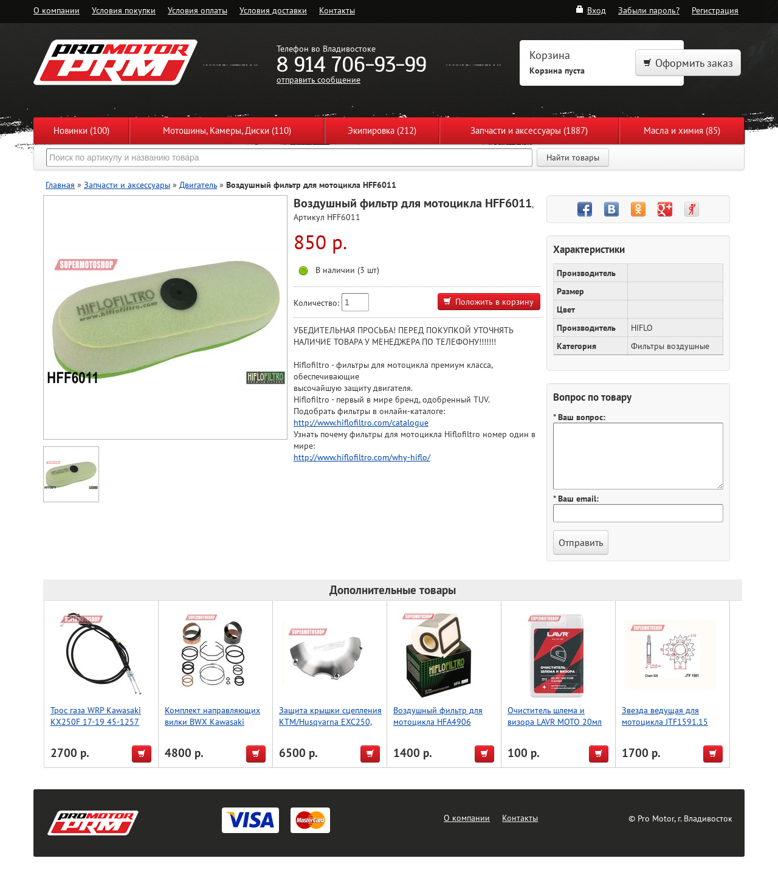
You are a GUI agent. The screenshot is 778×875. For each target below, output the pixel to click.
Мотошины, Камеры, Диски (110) (227, 130)
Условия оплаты (197, 10)
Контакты (337, 10)
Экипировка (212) (382, 130)
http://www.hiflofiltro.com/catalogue (361, 422)
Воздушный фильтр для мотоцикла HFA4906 (438, 715)
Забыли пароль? (649, 10)
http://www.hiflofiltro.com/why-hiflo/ (362, 457)
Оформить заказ (688, 63)
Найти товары (572, 157)
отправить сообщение (318, 79)
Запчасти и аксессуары (127, 184)
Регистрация (715, 10)
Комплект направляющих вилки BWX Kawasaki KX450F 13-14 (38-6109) (212, 721)
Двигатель (198, 184)
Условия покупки (124, 10)
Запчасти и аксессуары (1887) (529, 130)
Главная (60, 184)
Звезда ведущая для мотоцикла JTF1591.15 (665, 715)
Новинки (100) (81, 130)
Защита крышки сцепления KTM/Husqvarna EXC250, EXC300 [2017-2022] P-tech (330, 727)
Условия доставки (273, 10)
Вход (590, 10)
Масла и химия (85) (682, 130)
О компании (56, 10)
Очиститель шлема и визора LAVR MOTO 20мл (555, 715)
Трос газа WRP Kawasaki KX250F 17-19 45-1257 (95, 715)
